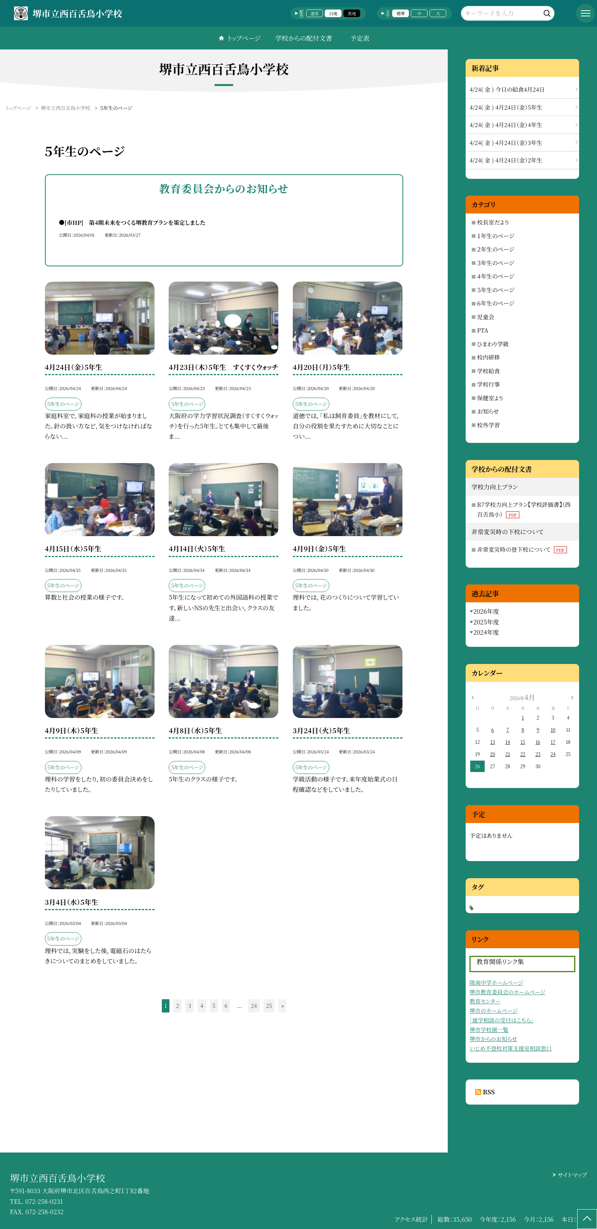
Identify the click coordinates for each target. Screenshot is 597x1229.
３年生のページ (495, 263)
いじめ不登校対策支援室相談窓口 (510, 1048)
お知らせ (488, 411)
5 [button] (213, 1005)
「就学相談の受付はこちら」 (501, 1020)
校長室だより (493, 222)
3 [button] (189, 1005)
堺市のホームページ (493, 1010)
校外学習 (488, 425)
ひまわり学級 (493, 344)
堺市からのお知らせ (493, 1039)
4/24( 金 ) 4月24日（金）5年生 (505, 107)
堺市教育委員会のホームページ (507, 992)
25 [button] (269, 1005)
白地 (333, 13)
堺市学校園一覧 (488, 1029)
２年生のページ (495, 249)
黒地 (352, 13)
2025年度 (486, 622)
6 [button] (226, 1005)
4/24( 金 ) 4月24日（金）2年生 (505, 160)
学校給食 (488, 371)
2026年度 (486, 611)
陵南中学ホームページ (496, 982)
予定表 (359, 38)
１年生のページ (495, 236)
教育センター (484, 1001)
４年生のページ (495, 276)
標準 (400, 13)
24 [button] (254, 1005)
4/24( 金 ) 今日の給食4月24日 (507, 89)
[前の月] (472, 697)
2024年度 (486, 632)
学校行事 (488, 384)
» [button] (282, 1005)
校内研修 (488, 357)
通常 (314, 13)
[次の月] (572, 697)
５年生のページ (495, 290)
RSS (489, 1091)
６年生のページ (495, 303)
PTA (482, 330)
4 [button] (201, 1005)
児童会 (485, 317)
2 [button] (177, 1005)
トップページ (244, 38)
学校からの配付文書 (303, 38)
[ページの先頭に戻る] (587, 1219)
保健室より (490, 398)
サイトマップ (572, 1174)
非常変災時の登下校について (522, 549)
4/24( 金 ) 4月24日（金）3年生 (505, 142)
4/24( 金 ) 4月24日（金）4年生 (505, 125)
